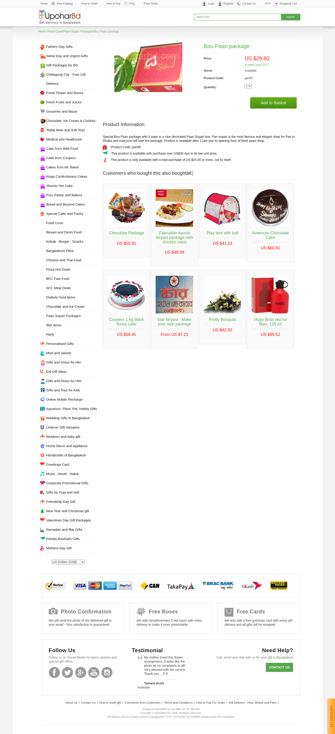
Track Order (151, 3)
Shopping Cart (288, 3)
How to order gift (110, 702)
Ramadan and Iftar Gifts (64, 529)
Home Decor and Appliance (67, 446)
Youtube (93, 672)
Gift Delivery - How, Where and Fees (252, 702)
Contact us (279, 667)
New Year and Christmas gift (67, 511)
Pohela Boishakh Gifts (63, 539)
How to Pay (113, 3)
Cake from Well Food (62, 148)
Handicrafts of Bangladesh (66, 455)
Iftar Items (53, 325)
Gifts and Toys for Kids (63, 390)
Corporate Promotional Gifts (67, 483)
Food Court (55, 31)
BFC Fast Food (57, 279)
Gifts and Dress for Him (64, 381)
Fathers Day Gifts (59, 46)
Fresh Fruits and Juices (64, 102)
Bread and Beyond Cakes (65, 204)
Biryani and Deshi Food (64, 232)
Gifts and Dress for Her (63, 362)
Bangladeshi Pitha (60, 251)
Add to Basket (273, 103)
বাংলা (268, 3)
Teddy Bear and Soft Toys (65, 130)
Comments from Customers (143, 702)
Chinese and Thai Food (64, 260)
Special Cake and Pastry (64, 214)
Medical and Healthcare (64, 139)
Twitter (67, 672)
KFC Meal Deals (58, 288)
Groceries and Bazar (62, 111)
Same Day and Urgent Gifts (67, 56)
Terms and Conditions (178, 702)
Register (228, 3)
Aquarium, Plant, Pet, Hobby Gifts (71, 409)
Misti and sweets (58, 353)
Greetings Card (57, 464)
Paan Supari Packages (78, 31)
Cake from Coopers (61, 158)
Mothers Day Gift (59, 548)
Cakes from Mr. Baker (62, 167)
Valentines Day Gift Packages (68, 520)
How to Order (89, 3)
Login (211, 3)
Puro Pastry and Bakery (64, 195)
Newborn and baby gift (63, 436)
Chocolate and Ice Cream (65, 306)
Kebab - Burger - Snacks (64, 241)
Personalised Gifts (60, 344)
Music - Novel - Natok (62, 474)
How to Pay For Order (210, 702)
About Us (71, 702)
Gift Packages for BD (62, 65)
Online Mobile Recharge (64, 399)
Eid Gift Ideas (56, 371)
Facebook (54, 672)
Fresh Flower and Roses (64, 93)
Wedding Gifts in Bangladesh (68, 418)
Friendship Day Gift (60, 502)
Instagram (106, 672)
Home (44, 3)
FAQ (132, 3)
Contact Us (249, 3)
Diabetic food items (60, 297)
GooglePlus (80, 672)
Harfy (50, 334)
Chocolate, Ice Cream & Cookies (71, 121)
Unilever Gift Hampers (63, 427)
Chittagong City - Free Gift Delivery (66, 79)
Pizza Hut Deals (58, 269)
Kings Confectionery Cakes (66, 176)
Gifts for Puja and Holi (62, 492)
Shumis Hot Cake (59, 186)
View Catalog (65, 3)
